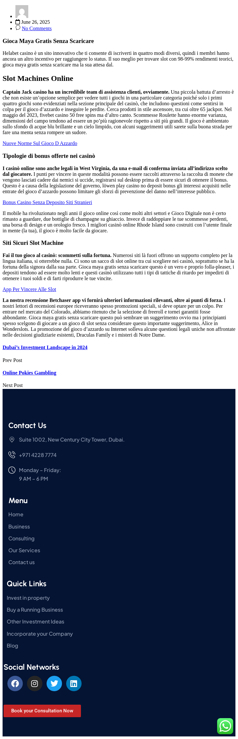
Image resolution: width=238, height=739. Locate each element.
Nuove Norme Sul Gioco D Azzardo (40, 143)
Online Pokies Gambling (29, 372)
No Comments (37, 28)
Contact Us (27, 425)
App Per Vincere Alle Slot (29, 289)
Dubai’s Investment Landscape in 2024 (45, 347)
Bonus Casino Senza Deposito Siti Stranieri (47, 202)
